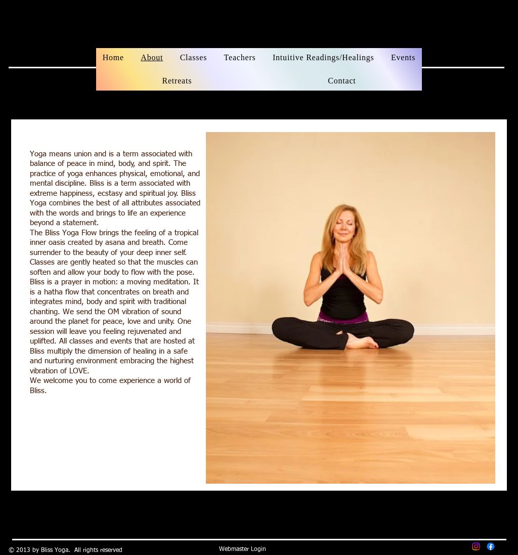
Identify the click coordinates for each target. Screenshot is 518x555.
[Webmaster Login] (242, 550)
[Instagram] (476, 546)
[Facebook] (491, 546)
